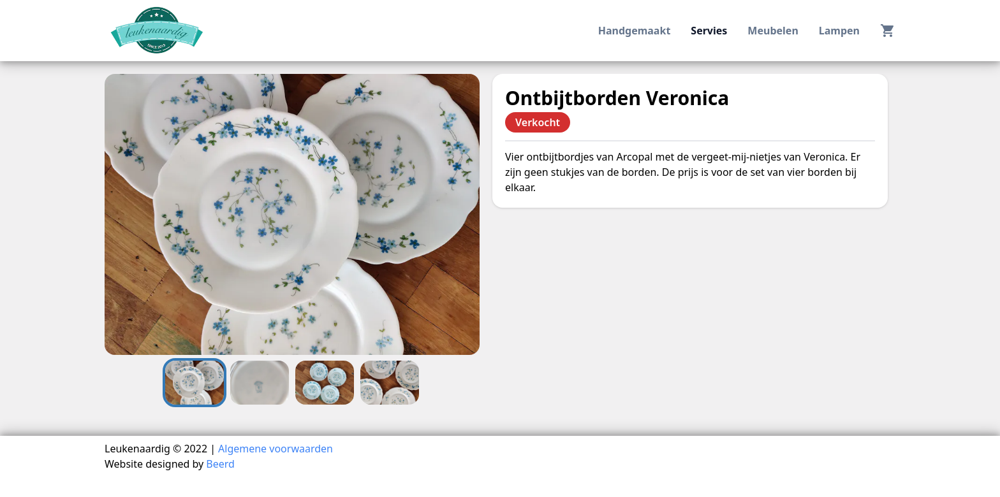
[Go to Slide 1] (194, 382)
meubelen (772, 31)
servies (709, 31)
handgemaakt (634, 31)
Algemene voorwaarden (275, 449)
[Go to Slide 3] (325, 382)
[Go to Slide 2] (259, 382)
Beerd (220, 464)
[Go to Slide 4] (390, 382)
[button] (292, 214)
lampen (839, 31)
